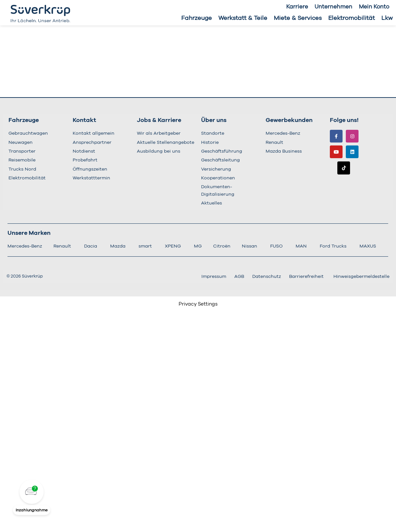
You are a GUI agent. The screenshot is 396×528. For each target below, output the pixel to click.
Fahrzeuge (196, 18)
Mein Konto (374, 6)
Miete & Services (298, 18)
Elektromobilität (351, 18)
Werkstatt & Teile (242, 18)
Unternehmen (333, 6)
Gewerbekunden (289, 120)
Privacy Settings (198, 304)
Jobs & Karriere (159, 120)
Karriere (297, 6)
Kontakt (84, 120)
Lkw (387, 18)
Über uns (214, 120)
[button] (32, 492)
